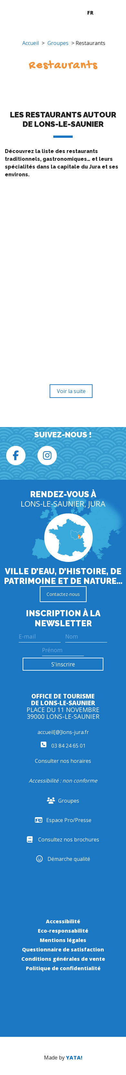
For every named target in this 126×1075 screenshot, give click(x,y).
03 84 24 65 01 (63, 745)
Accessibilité (63, 921)
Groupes (57, 43)
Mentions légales (63, 940)
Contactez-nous (63, 594)
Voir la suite (71, 391)
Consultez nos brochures (63, 839)
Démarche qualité (63, 858)
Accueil (30, 43)
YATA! (74, 1057)
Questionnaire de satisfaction (63, 949)
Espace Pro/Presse (63, 820)
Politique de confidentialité (63, 968)
